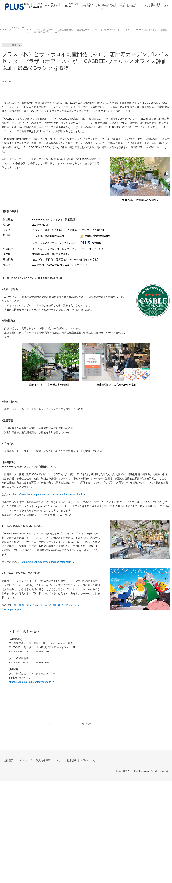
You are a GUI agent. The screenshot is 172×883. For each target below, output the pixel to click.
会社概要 (8, 760)
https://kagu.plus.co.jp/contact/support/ (30, 681)
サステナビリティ (45, 15)
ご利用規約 (70, 760)
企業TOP (86, 6)
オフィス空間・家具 (105, 6)
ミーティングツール (149, 6)
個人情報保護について (48, 760)
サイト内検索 (51, 6)
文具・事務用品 (127, 6)
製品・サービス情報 (17, 15)
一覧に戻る (86, 724)
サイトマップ (24, 760)
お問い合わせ (156, 15)
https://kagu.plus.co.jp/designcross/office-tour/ (46, 562)
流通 (166, 6)
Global (68, 6)
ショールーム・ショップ (101, 17)
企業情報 (73, 15)
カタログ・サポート (130, 15)
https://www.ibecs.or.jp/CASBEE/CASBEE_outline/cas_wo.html (47, 494)
